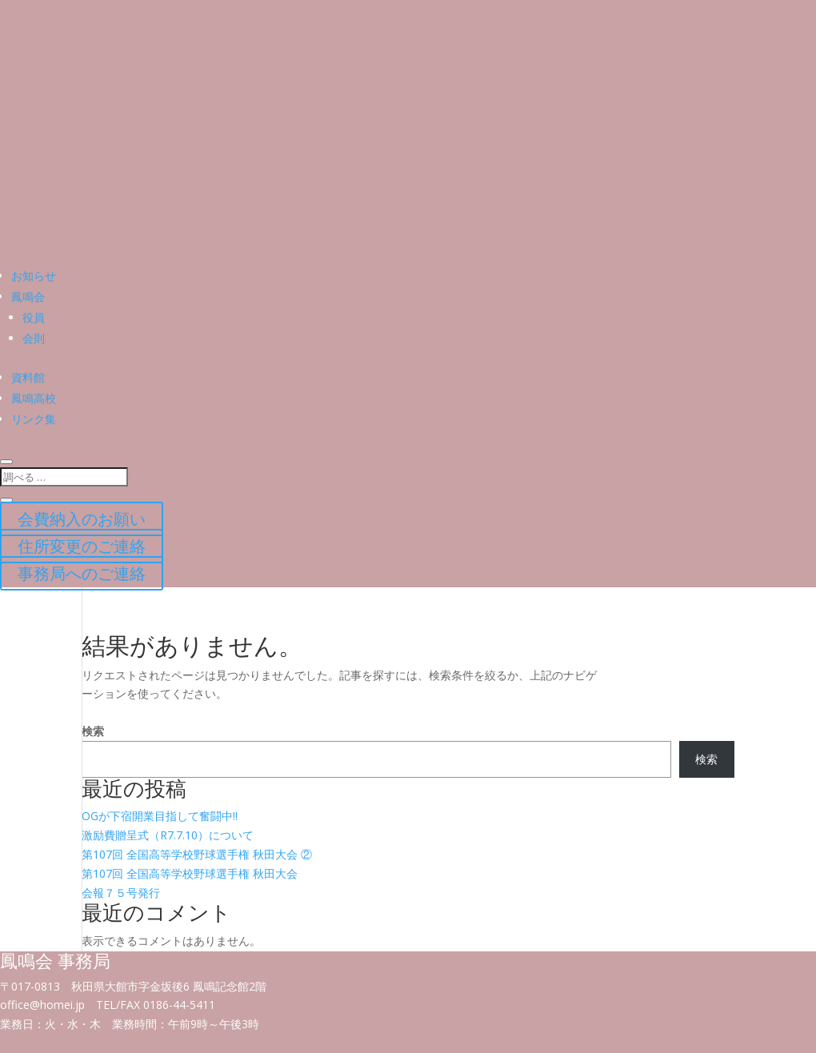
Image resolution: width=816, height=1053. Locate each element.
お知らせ (33, 275)
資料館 (28, 377)
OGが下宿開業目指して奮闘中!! (160, 815)
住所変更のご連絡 (82, 546)
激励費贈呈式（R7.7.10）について (168, 835)
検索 (93, 731)
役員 (33, 317)
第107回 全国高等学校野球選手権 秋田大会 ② (197, 854)
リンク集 (33, 418)
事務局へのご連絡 (82, 573)
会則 (33, 338)
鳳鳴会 (28, 296)
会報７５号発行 (121, 892)
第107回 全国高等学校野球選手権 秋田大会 (190, 873)
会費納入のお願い (82, 519)
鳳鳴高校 (33, 398)
